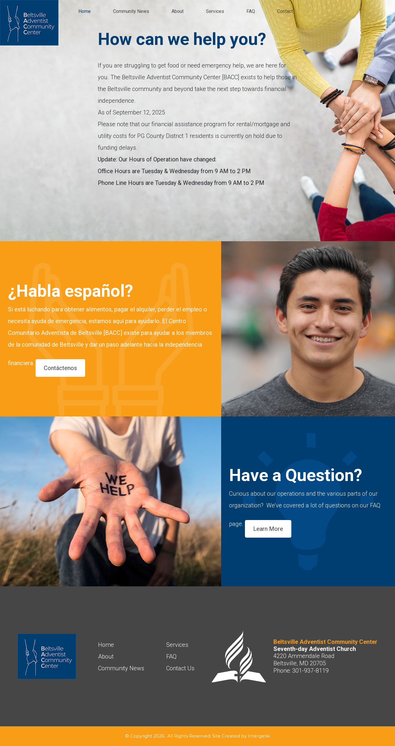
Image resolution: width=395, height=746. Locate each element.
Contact (285, 11)
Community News (131, 11)
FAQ (250, 11)
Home (84, 11)
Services (215, 11)
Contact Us (180, 668)
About (178, 11)
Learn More (268, 528)
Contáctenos (60, 368)
